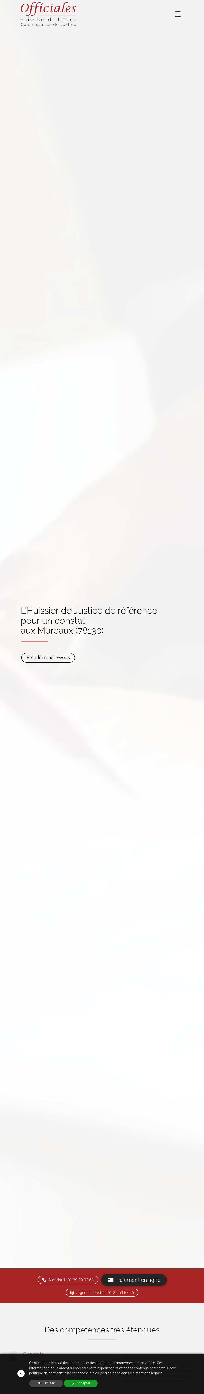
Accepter (81, 1383)
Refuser (46, 1383)
